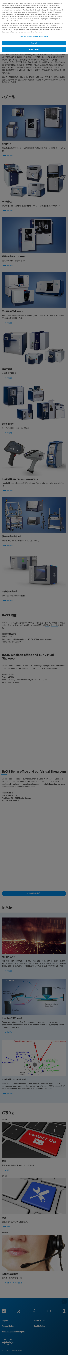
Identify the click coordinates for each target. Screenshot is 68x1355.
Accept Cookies (34, 49)
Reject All (34, 43)
